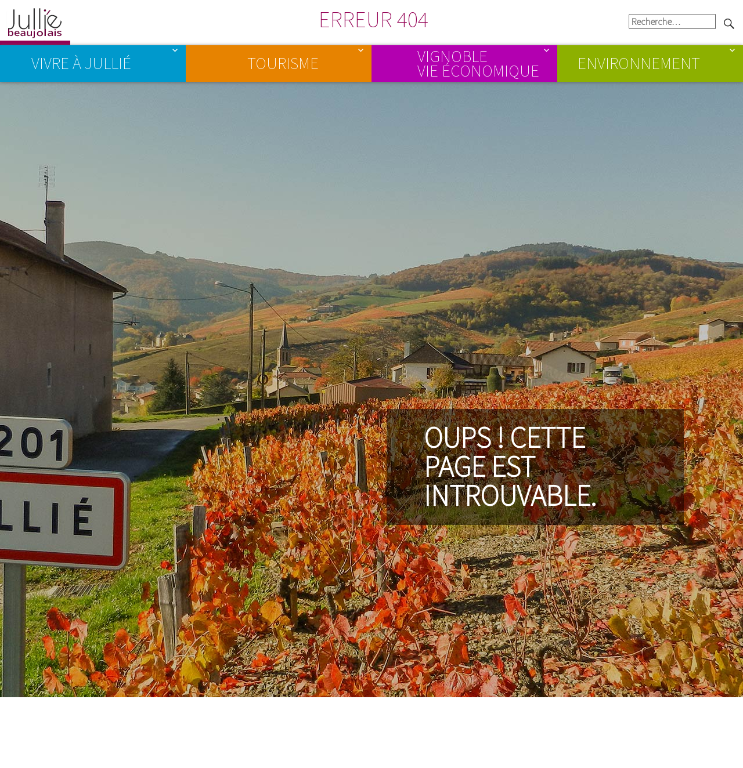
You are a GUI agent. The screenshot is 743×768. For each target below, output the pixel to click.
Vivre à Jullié (81, 63)
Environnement (639, 63)
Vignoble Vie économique (478, 62)
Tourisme (283, 63)
